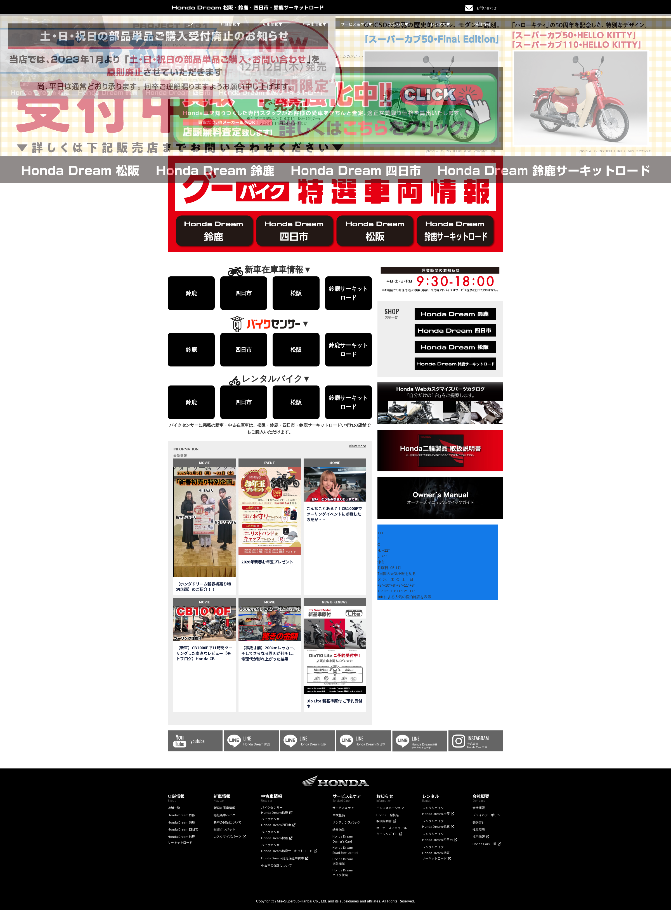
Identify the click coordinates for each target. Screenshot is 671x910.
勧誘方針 (478, 822)
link (380, 597)
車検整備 (338, 815)
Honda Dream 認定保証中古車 (282, 858)
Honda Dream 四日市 (183, 829)
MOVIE (204, 462)
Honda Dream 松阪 (181, 815)
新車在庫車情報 (224, 807)
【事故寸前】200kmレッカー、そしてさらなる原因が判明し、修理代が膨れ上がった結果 (269, 653)
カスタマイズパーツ (227, 836)
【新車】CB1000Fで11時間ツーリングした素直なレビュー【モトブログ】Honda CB (204, 653)
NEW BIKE (330, 601)
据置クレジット (224, 829)
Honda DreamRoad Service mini (345, 850)
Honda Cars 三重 (484, 843)
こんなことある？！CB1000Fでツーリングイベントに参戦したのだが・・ (334, 514)
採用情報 (482, 24)
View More (357, 445)
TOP (189, 24)
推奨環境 (478, 829)
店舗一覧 (174, 807)
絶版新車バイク (224, 815)
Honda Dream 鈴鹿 (181, 822)
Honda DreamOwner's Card (342, 838)
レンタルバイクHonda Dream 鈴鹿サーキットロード (436, 853)
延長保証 (338, 829)
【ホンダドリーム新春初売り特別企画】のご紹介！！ (203, 586)
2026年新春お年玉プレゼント (267, 562)
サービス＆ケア (343, 807)
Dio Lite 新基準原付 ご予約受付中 (334, 703)
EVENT (269, 462)
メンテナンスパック (346, 822)
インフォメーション (390, 807)
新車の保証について (227, 822)
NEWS (343, 601)
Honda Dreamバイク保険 (342, 872)
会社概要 (478, 807)
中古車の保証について (276, 865)
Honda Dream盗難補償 (342, 861)
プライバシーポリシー (487, 815)
